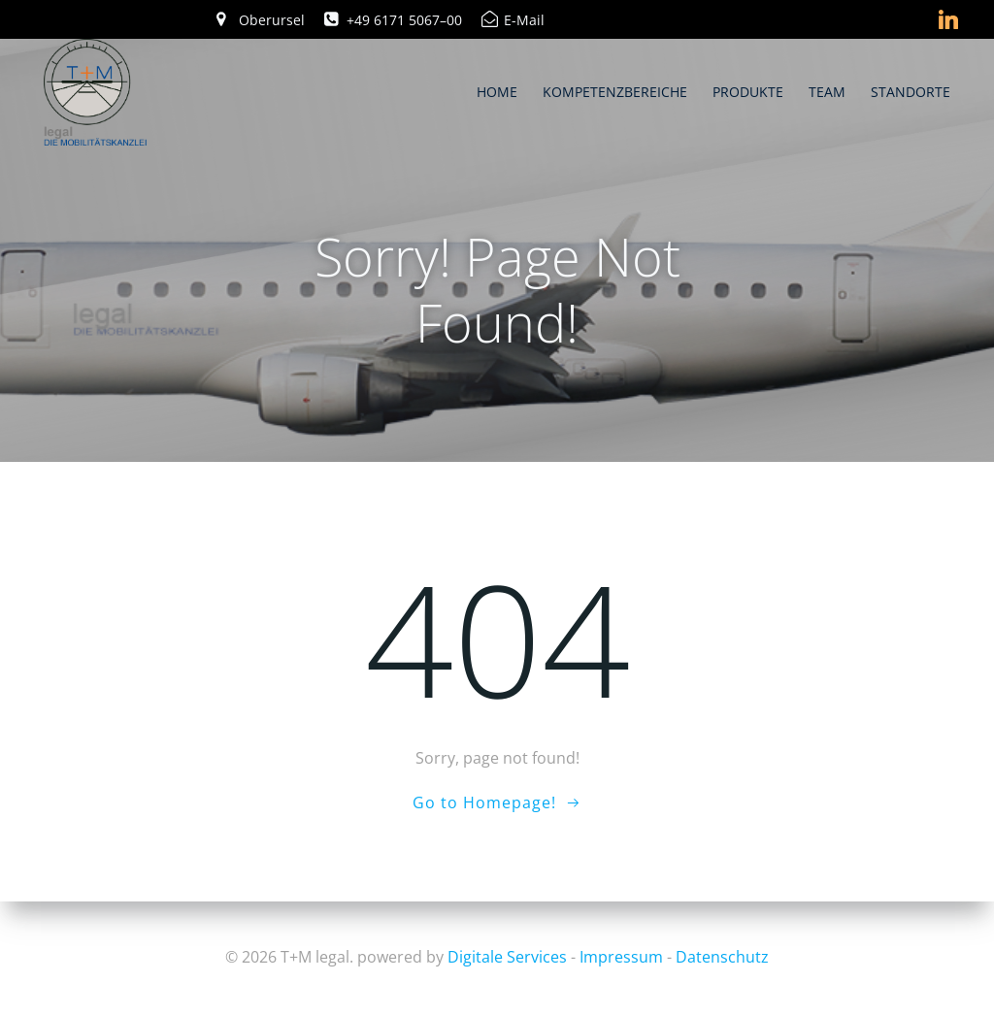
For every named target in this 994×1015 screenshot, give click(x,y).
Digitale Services (507, 956)
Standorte (910, 91)
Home (497, 91)
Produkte (747, 91)
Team (827, 91)
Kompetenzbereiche (615, 91)
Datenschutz (722, 956)
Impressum (621, 956)
